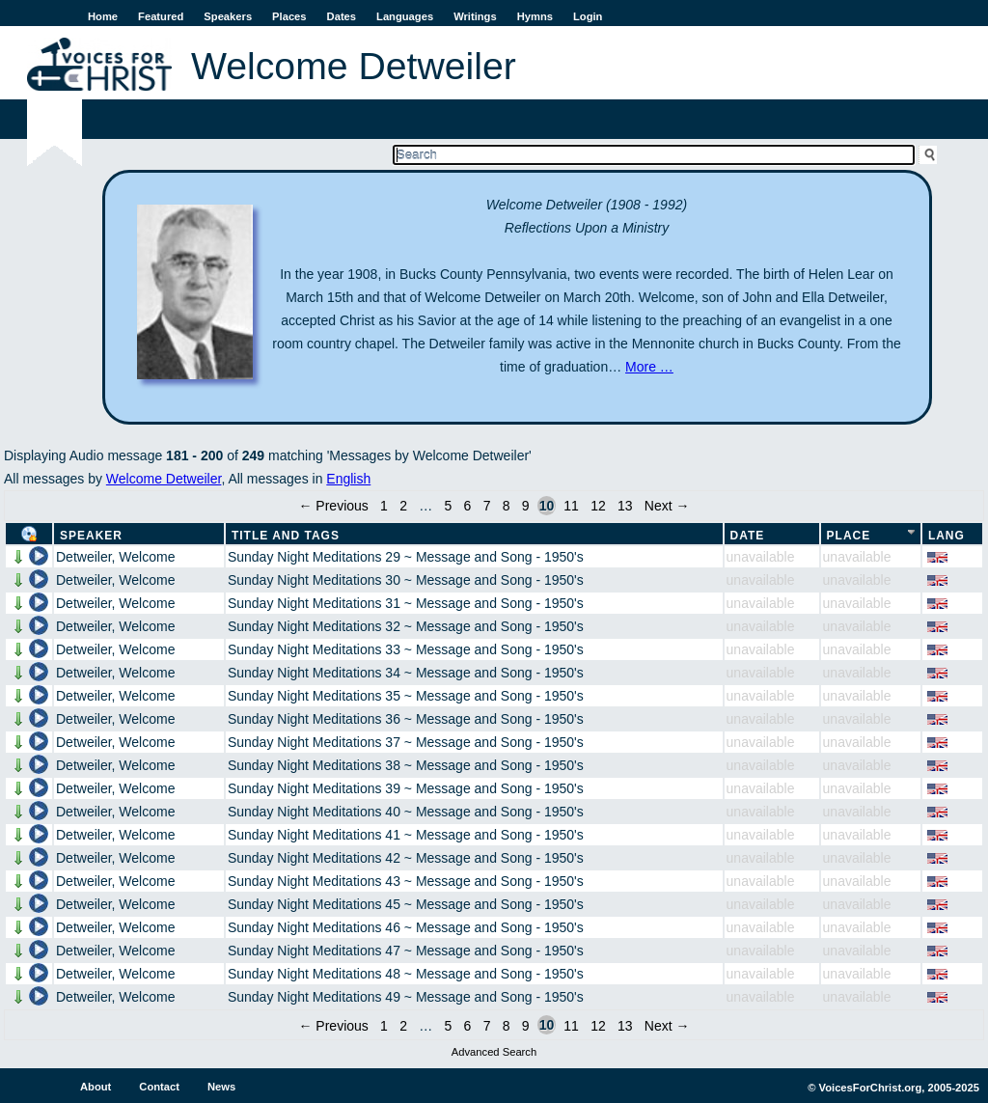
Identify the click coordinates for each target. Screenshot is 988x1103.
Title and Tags (286, 535)
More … (649, 366)
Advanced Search (494, 1052)
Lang (946, 535)
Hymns (535, 16)
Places (289, 16)
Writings (475, 16)
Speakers (228, 16)
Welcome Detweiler (164, 478)
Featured (160, 16)
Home (103, 16)
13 (625, 505)
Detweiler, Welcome (115, 557)
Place (849, 535)
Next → (667, 505)
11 (571, 505)
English (348, 478)
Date (747, 535)
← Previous (333, 505)
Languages (404, 16)
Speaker (91, 535)
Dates (341, 16)
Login (587, 16)
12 (598, 505)
